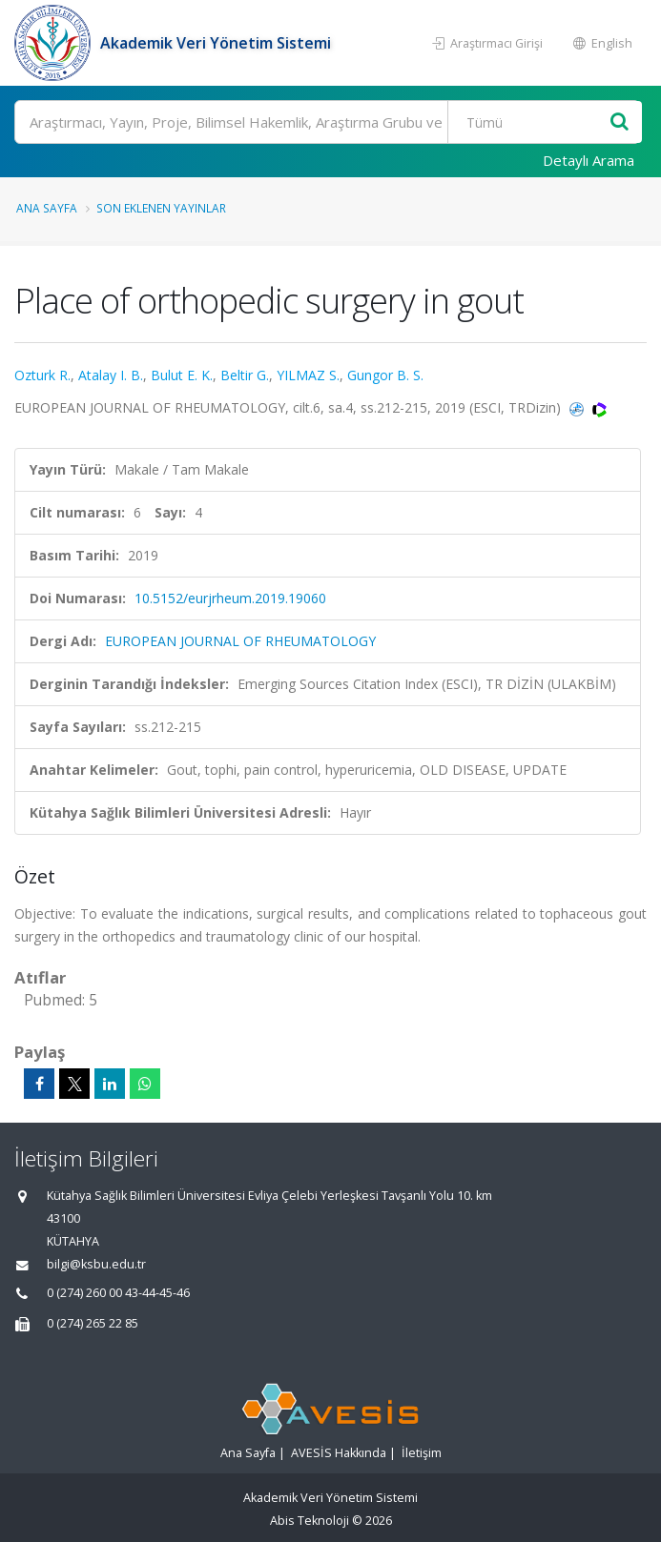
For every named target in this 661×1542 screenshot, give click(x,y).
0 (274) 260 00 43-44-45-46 (118, 1293)
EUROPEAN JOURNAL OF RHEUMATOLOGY (240, 641)
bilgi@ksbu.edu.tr (96, 1264)
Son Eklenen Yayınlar (161, 207)
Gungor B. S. (385, 375)
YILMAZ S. (308, 375)
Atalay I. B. (110, 375)
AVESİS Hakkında (338, 1453)
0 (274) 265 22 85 (92, 1323)
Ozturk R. (42, 375)
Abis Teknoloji (309, 1520)
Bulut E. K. (182, 375)
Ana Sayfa (46, 207)
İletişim (422, 1453)
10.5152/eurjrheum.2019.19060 (230, 598)
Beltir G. (244, 375)
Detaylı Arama (588, 160)
